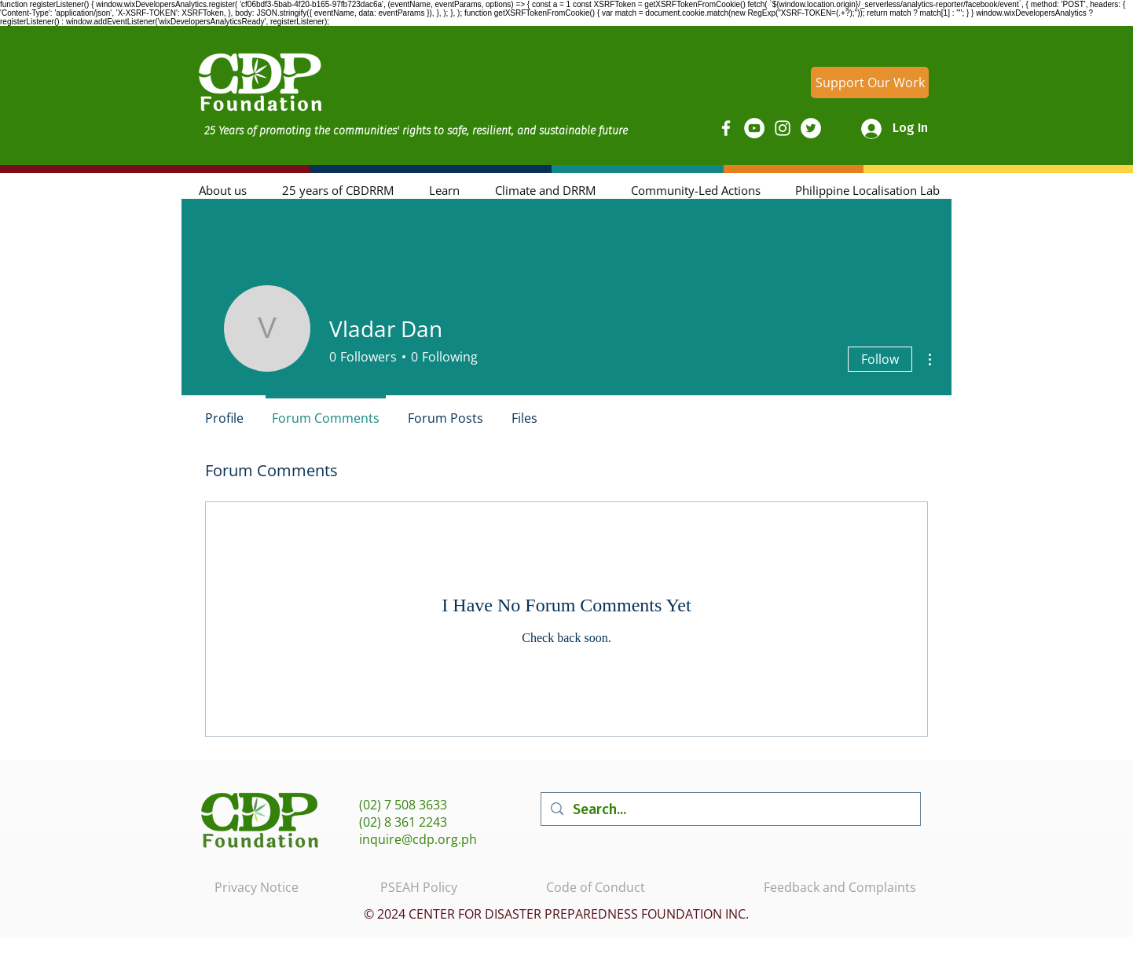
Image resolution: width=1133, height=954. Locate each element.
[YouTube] (754, 128)
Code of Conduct (595, 887)
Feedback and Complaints (840, 887)
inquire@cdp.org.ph (418, 839)
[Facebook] (726, 128)
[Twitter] (811, 128)
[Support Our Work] (870, 82)
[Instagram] (782, 128)
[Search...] (730, 809)
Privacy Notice (256, 887)
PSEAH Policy (418, 887)
